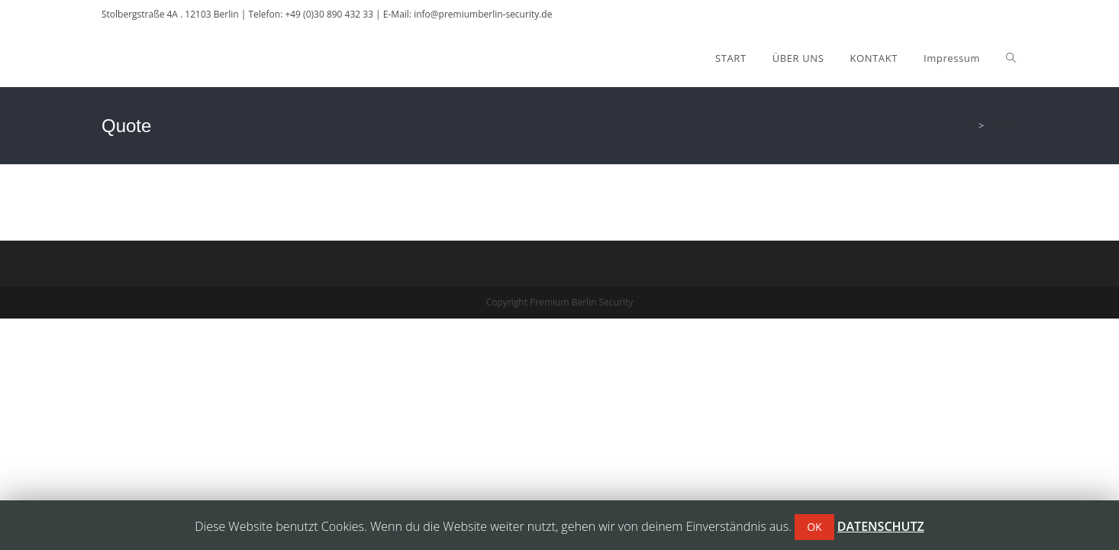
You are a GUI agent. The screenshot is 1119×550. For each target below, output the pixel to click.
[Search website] (1011, 58)
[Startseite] (969, 125)
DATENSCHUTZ (880, 526)
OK (814, 526)
